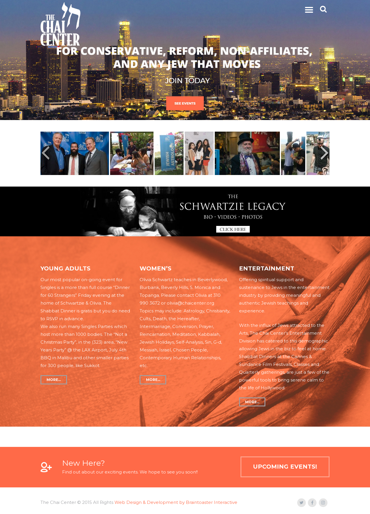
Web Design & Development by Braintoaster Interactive (175, 502)
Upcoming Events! (285, 466)
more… (54, 379)
